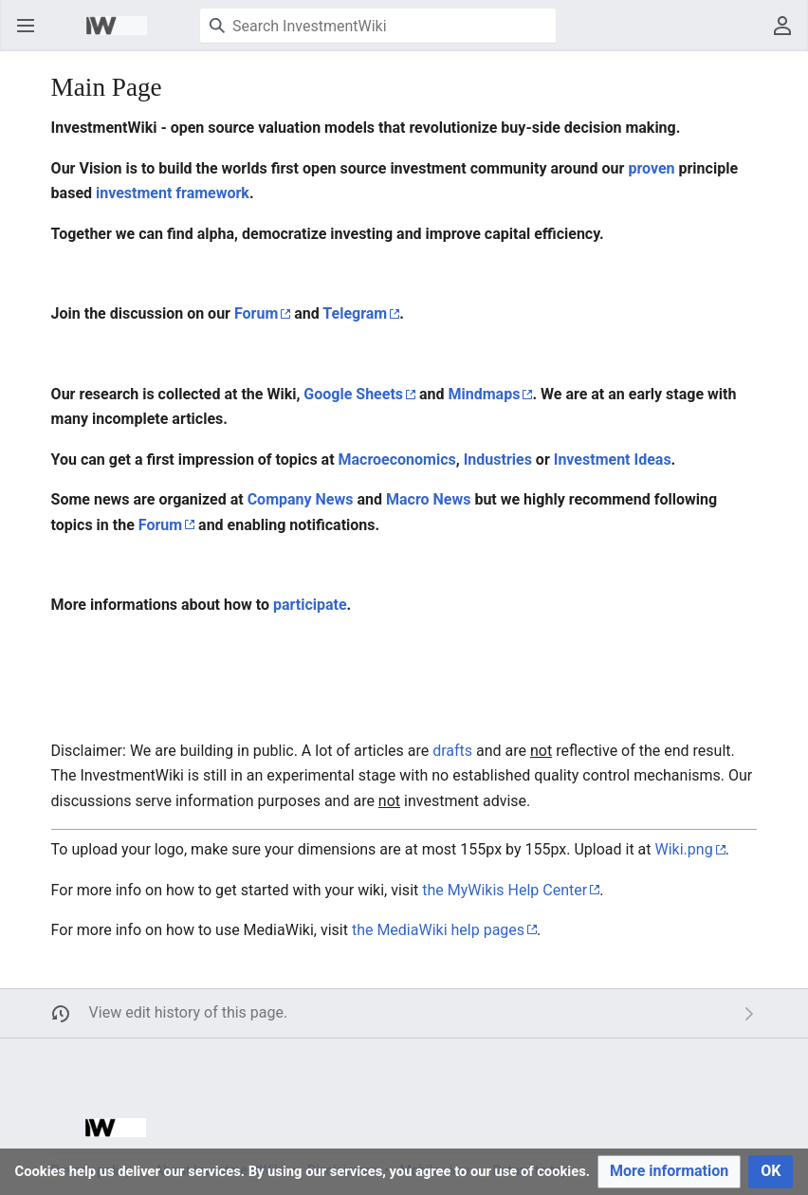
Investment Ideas (612, 459)
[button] (669, 1171)
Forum (256, 313)
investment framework (172, 193)
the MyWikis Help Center (504, 890)
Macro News (428, 499)
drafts (452, 751)
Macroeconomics (397, 459)
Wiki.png (684, 849)
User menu (788, 35)
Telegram (354, 313)
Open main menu (31, 35)
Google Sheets (353, 394)
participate (310, 605)
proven (651, 168)
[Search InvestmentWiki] (378, 26)
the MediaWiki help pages (438, 930)
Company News (301, 499)
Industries (498, 459)
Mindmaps (485, 394)
